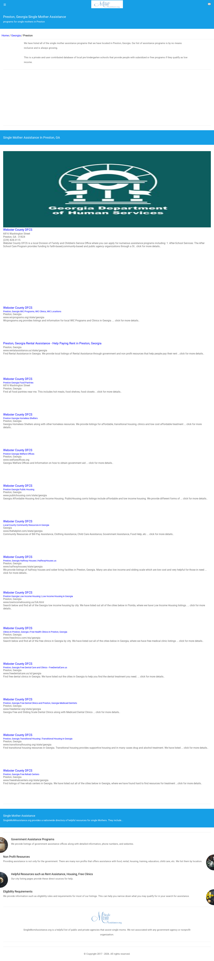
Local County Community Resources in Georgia (107, 527)
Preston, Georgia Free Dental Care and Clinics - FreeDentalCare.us (107, 669)
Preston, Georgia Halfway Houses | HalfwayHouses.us (107, 565)
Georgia (16, 35)
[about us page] (209, 4)
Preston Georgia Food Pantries (107, 385)
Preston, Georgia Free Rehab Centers (107, 776)
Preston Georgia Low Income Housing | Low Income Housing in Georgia (107, 600)
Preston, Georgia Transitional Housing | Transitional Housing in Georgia (107, 741)
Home (5, 35)
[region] (107, 99)
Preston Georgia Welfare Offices (107, 456)
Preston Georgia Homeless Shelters (107, 420)
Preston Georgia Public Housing (107, 491)
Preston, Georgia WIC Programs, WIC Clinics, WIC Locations (107, 313)
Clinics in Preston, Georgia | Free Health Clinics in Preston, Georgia (107, 634)
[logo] (107, 4)
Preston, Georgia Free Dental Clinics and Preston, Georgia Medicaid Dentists (107, 705)
